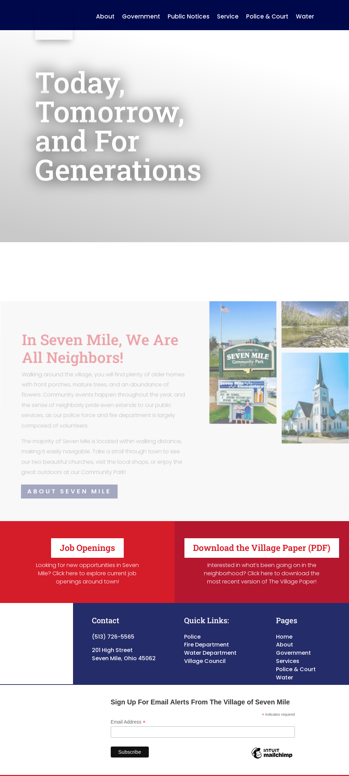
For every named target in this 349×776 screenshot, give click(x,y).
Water (284, 670)
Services (287, 654)
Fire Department (206, 638)
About (284, 638)
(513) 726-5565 (113, 629)
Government (293, 646)
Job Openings (87, 540)
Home (284, 629)
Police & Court (296, 662)
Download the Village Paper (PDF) (261, 540)
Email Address (128, 715)
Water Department (210, 646)
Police (192, 629)
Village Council (205, 654)
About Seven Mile (69, 484)
